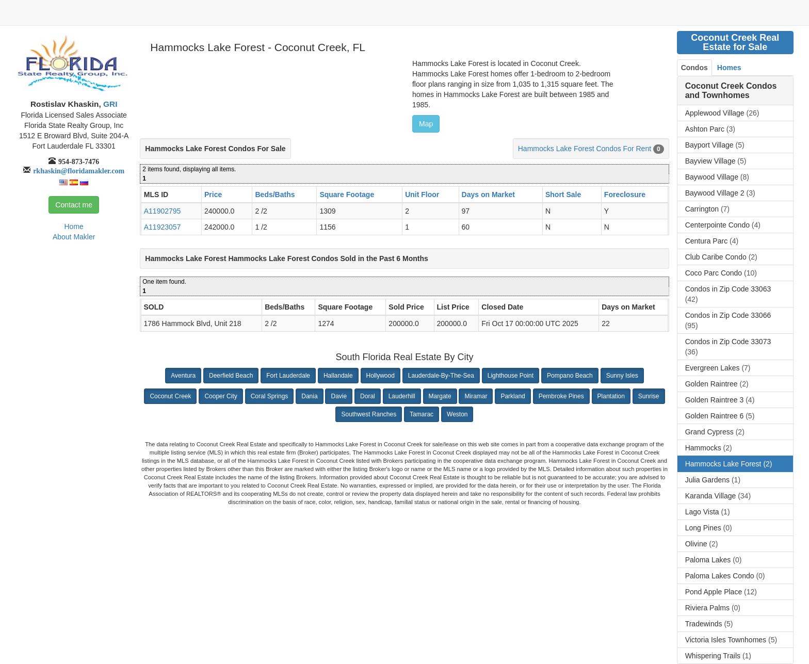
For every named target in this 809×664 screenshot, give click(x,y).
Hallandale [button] (338, 375)
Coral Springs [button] (269, 396)
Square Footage (346, 194)
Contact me (73, 205)
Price (213, 194)
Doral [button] (367, 396)
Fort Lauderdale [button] (288, 375)
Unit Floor (422, 194)
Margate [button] (440, 396)
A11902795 (162, 211)
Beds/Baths (275, 194)
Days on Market (488, 194)
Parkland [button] (512, 396)
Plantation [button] (611, 396)
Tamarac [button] (421, 414)
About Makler (74, 237)
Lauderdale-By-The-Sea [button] (441, 375)
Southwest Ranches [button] (368, 414)
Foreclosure (624, 194)
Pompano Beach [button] (570, 375)
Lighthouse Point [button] (510, 375)
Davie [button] (339, 396)
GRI (109, 104)
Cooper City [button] (220, 396)
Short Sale (563, 194)
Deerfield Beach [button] (231, 375)
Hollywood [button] (380, 375)
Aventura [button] (183, 375)
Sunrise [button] (648, 396)
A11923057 (162, 227)
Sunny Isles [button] (622, 375)
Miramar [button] (475, 396)
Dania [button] (309, 396)
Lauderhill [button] (402, 396)
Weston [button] (457, 414)
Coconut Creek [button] (170, 396)
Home (73, 226)
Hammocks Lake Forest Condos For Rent (584, 148)
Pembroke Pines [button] (561, 396)
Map (426, 124)
